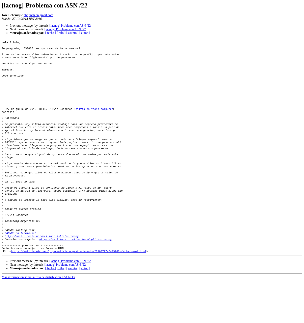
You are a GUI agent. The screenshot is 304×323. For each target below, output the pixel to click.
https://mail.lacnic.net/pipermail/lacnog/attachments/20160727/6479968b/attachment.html (78, 293)
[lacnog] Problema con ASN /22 (70, 25)
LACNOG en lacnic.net (20, 272)
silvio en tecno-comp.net (94, 123)
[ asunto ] (72, 33)
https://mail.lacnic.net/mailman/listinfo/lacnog (42, 275)
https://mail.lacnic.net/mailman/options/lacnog (75, 279)
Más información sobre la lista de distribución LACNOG (38, 319)
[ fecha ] (50, 33)
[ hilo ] (61, 33)
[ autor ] (84, 33)
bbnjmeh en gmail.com (38, 15)
